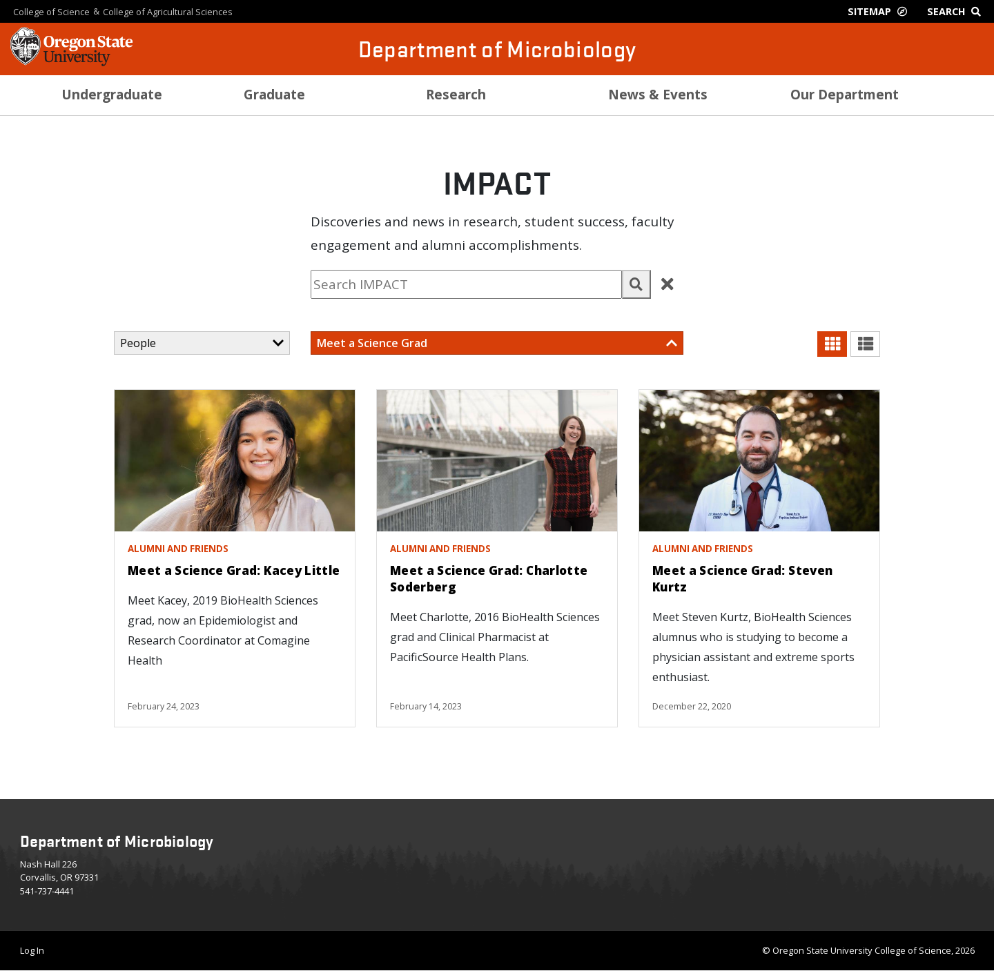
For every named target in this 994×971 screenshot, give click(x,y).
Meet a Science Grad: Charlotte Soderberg (488, 578)
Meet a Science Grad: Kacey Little (234, 570)
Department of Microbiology (497, 48)
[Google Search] (957, 11)
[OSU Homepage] (71, 62)
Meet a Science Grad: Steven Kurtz (742, 578)
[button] (636, 284)
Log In (32, 950)
